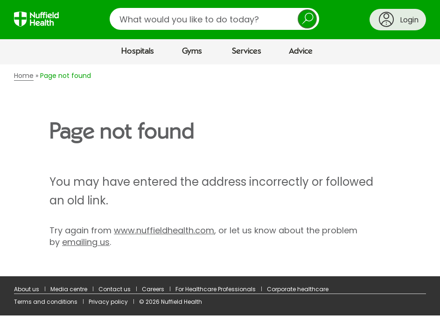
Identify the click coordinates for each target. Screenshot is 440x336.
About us (26, 289)
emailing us (86, 242)
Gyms (192, 51)
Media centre (68, 289)
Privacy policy (108, 302)
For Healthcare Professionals (215, 289)
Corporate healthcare (297, 289)
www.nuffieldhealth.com (164, 230)
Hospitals (137, 51)
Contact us (114, 289)
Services (246, 51)
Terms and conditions (45, 302)
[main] (220, 170)
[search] (214, 19)
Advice (301, 51)
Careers (153, 289)
